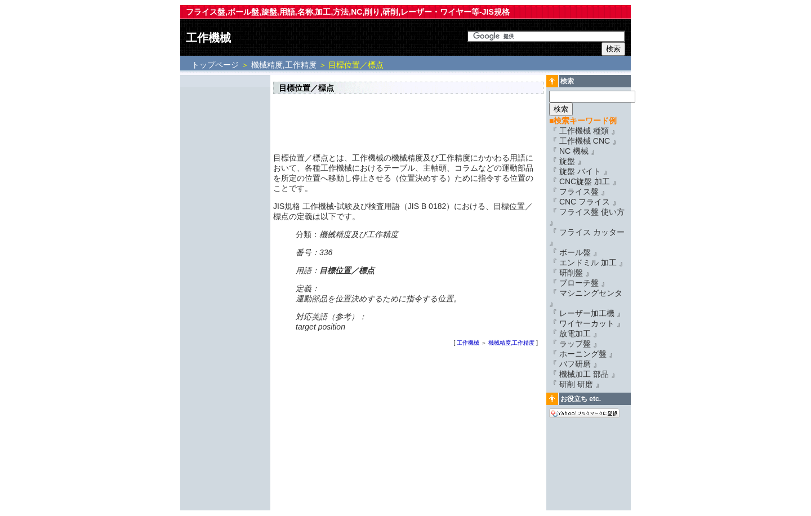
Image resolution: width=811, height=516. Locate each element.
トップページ (216, 64)
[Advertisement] (225, 246)
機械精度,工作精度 (284, 64)
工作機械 (208, 38)
